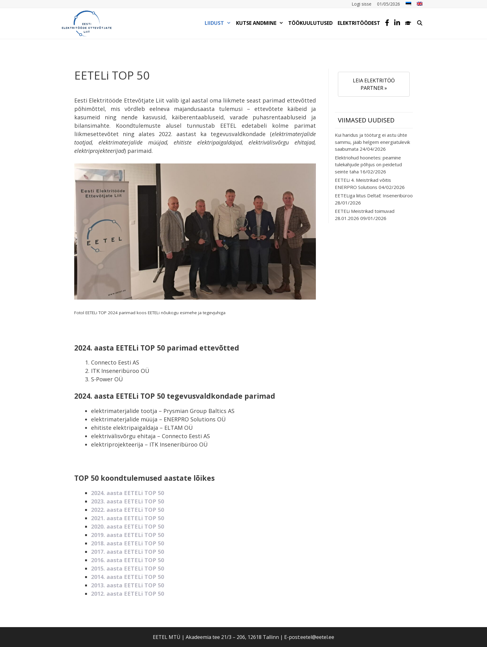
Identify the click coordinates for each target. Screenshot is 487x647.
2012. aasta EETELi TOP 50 (127, 593)
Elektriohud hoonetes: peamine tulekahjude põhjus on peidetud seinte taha (368, 164)
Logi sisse (361, 4)
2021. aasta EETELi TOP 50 (127, 518)
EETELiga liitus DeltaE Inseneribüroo (374, 195)
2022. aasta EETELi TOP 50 (127, 509)
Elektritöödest (359, 23)
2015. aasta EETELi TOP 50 (127, 568)
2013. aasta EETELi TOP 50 (127, 585)
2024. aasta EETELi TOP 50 (127, 493)
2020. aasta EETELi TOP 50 (127, 526)
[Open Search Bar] (419, 23)
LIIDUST (219, 23)
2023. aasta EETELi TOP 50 (127, 501)
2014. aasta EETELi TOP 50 (127, 576)
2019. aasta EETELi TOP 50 (127, 535)
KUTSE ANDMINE (261, 23)
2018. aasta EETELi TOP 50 (127, 543)
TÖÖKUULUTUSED (310, 23)
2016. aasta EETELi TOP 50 (127, 560)
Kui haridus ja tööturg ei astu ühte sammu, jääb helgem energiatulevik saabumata (372, 142)
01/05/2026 (388, 4)
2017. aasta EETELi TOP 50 (127, 551)
